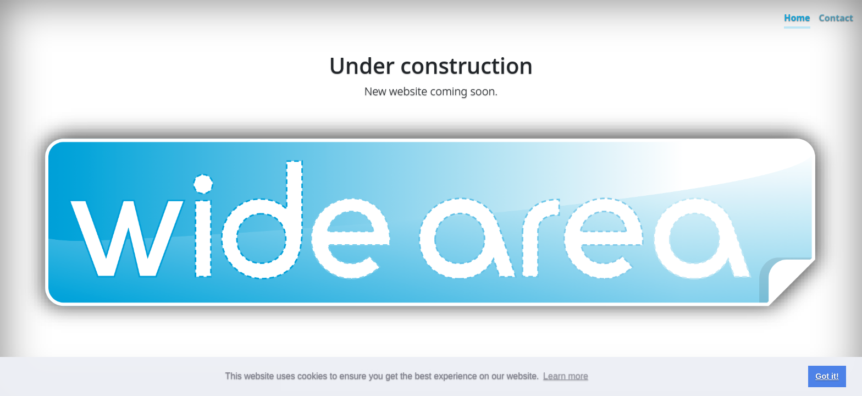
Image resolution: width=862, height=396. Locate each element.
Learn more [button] (565, 376)
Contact (836, 18)
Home (797, 18)
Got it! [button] (826, 376)
